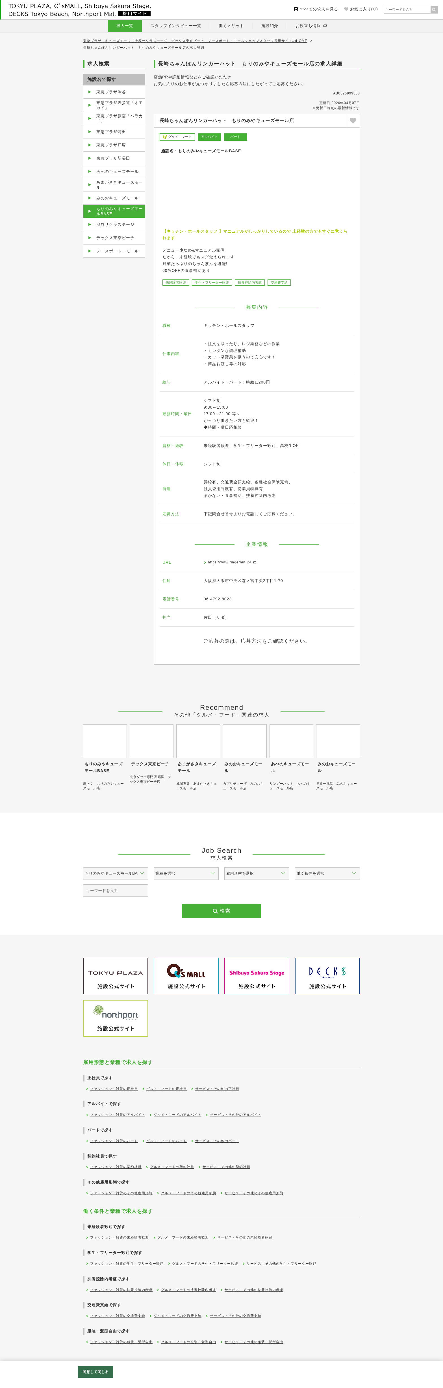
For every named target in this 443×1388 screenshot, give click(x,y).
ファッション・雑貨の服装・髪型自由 (121, 1342)
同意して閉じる (95, 1372)
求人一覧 (124, 25)
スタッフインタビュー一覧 (176, 25)
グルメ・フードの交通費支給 (177, 1316)
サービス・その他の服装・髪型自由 (254, 1342)
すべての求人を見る (319, 9)
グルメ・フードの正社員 (166, 1089)
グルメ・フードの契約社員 (172, 1167)
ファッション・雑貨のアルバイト (117, 1115)
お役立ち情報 (308, 25)
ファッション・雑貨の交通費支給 (117, 1316)
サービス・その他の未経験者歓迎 (244, 1237)
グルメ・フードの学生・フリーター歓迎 (205, 1264)
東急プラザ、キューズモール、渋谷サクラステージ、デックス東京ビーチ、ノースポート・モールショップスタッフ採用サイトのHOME (195, 41)
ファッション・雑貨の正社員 (114, 1089)
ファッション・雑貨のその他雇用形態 (121, 1193)
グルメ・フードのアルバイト (177, 1115)
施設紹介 (269, 25)
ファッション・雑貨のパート (114, 1141)
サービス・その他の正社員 (217, 1089)
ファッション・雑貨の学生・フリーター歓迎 (127, 1264)
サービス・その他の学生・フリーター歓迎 (281, 1264)
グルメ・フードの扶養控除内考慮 (188, 1290)
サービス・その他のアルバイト (235, 1115)
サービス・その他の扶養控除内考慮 (254, 1290)
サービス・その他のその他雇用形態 (254, 1193)
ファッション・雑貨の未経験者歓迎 (119, 1237)
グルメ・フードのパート (166, 1141)
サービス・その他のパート (217, 1141)
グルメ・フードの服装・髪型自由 (188, 1342)
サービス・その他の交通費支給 (235, 1316)
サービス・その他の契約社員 (226, 1167)
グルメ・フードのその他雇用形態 (188, 1193)
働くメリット (231, 25)
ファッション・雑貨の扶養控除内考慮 (121, 1290)
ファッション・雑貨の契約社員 (116, 1167)
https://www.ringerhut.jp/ (229, 562)
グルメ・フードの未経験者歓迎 (183, 1237)
